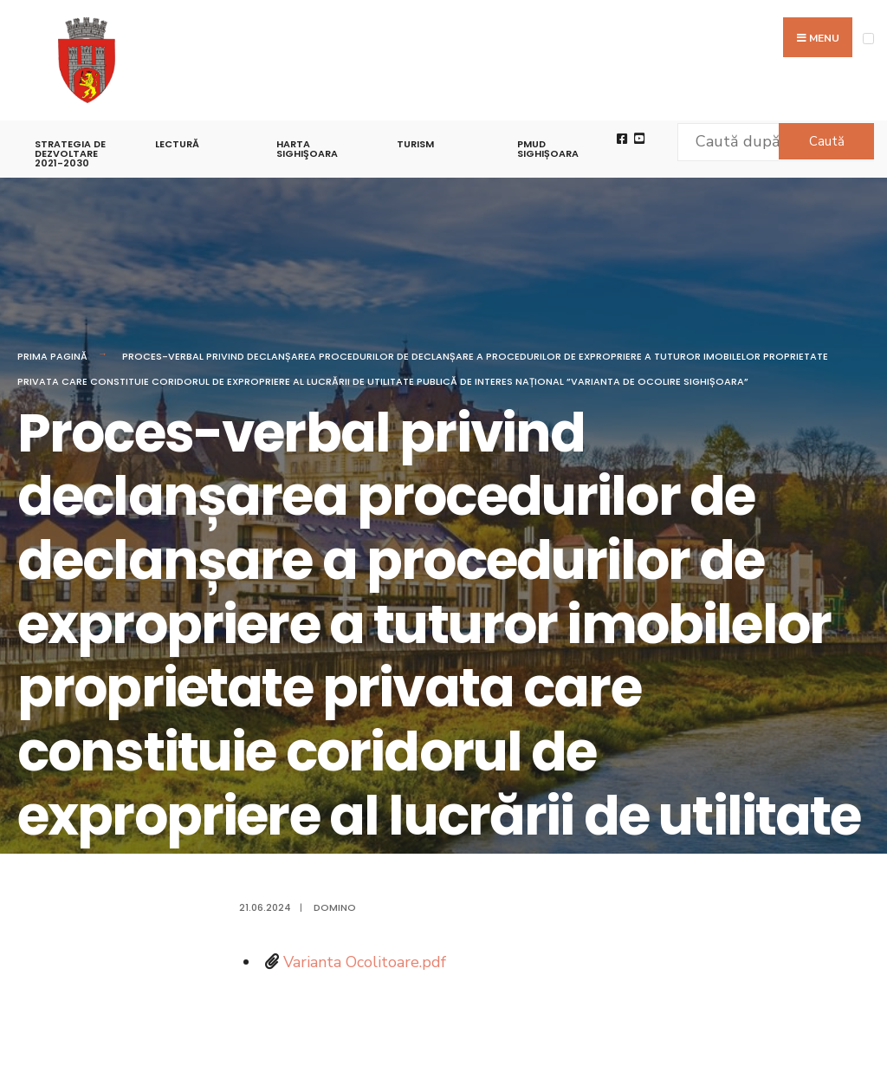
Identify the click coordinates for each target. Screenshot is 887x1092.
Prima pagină (52, 356)
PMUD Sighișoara (548, 148)
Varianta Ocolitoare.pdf (364, 962)
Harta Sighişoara (307, 148)
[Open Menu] (868, 38)
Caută (827, 141)
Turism (415, 144)
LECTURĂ (177, 144)
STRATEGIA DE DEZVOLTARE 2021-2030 (70, 153)
